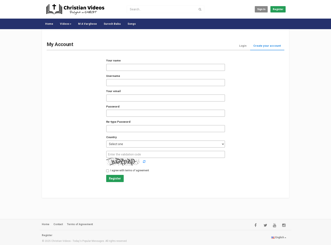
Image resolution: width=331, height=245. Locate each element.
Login (243, 45)
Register (278, 9)
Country (111, 137)
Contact (58, 224)
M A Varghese (87, 23)
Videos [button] (65, 23)
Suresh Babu (112, 23)
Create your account (267, 45)
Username (113, 76)
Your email (113, 91)
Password (112, 106)
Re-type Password (118, 121)
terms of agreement (137, 170)
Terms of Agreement (80, 224)
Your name (113, 60)
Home (49, 23)
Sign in (261, 9)
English (278, 237)
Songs (132, 23)
